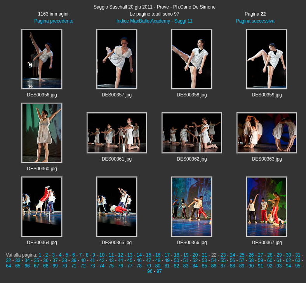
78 (139, 266)
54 (213, 260)
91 (260, 266)
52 (195, 260)
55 (223, 260)
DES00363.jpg (267, 159)
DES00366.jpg (192, 242)
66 (27, 266)
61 (279, 260)
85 (204, 266)
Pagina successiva (255, 21)
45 (129, 260)
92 (269, 266)
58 (251, 260)
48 (157, 260)
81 (167, 266)
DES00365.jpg (117, 242)
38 (64, 260)
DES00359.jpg (267, 95)
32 (8, 260)
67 (36, 266)
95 (297, 266)
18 (176, 255)
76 (120, 266)
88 (232, 266)
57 (241, 260)
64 (8, 266)
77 (129, 266)
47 (148, 260)
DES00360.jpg (42, 168)
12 (120, 255)
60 (269, 260)
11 (111, 255)
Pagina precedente (53, 21)
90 (251, 266)
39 (73, 260)
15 (148, 255)
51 (185, 260)
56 (232, 260)
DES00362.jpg (192, 159)
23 (223, 255)
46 (139, 260)
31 (297, 255)
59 (260, 260)
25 (241, 255)
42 (101, 260)
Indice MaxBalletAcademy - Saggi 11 (154, 21)
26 (251, 255)
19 (185, 255)
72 (82, 266)
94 (288, 266)
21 (204, 255)
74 (101, 266)
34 (27, 260)
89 (241, 266)
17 (167, 255)
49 (167, 260)
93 (279, 266)
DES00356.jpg (42, 95)
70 (64, 266)
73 (92, 266)
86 (213, 266)
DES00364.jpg (42, 242)
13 (129, 255)
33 (17, 260)
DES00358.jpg (192, 95)
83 (185, 266)
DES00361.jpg (117, 159)
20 (195, 255)
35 (36, 260)
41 (92, 260)
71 (73, 266)
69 (54, 266)
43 (111, 260)
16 (157, 255)
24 (232, 255)
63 (297, 260)
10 (101, 255)
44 (120, 260)
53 (204, 260)
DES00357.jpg (117, 95)
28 (269, 255)
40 (82, 260)
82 (176, 266)
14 (139, 255)
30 (288, 255)
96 (149, 271)
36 (45, 260)
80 (157, 266)
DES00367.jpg (267, 242)
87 (223, 266)
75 (111, 266)
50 (176, 260)
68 (45, 266)
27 (260, 255)
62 (288, 260)
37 (54, 260)
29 (279, 255)
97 (159, 271)
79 (148, 266)
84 (195, 266)
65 (17, 266)
